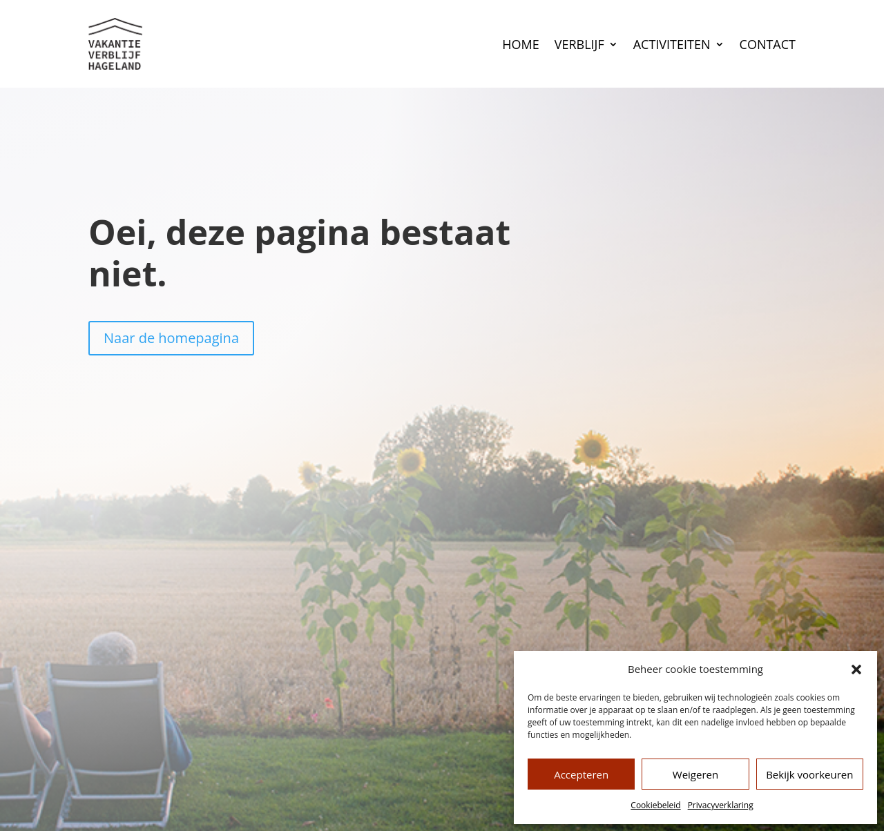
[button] (856, 669)
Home (520, 44)
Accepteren (581, 774)
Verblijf (579, 44)
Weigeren (695, 774)
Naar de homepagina (171, 338)
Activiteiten (672, 44)
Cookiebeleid (655, 805)
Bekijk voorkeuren (809, 774)
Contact (768, 44)
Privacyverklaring (720, 805)
